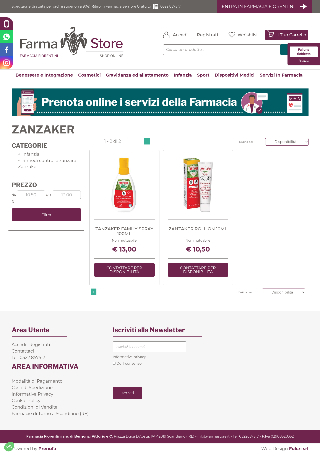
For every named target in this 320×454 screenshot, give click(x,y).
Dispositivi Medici (235, 75)
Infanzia (183, 75)
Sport (203, 75)
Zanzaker (28, 166)
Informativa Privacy (32, 394)
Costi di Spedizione (32, 387)
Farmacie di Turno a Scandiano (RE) (50, 413)
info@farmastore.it (213, 436)
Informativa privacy (129, 357)
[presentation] (146, 375)
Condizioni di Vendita (35, 407)
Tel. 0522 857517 (28, 357)
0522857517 (249, 436)
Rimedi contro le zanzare (47, 160)
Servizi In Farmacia (281, 75)
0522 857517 (172, 6)
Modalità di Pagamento (37, 381)
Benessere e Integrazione (44, 75)
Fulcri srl (299, 448)
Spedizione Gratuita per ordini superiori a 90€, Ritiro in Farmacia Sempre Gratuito (82, 6)
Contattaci (23, 351)
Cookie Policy (26, 400)
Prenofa (47, 448)
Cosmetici (89, 75)
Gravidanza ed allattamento (137, 75)
